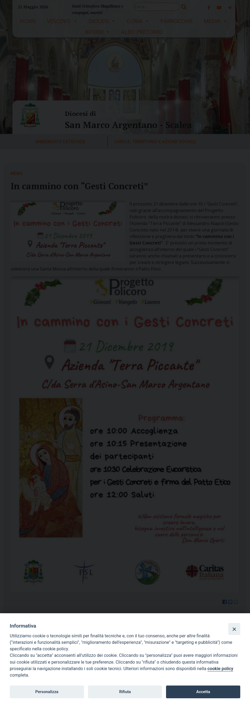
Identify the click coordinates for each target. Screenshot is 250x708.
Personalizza (46, 691)
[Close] (234, 629)
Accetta (203, 691)
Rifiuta (125, 691)
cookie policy (220, 668)
